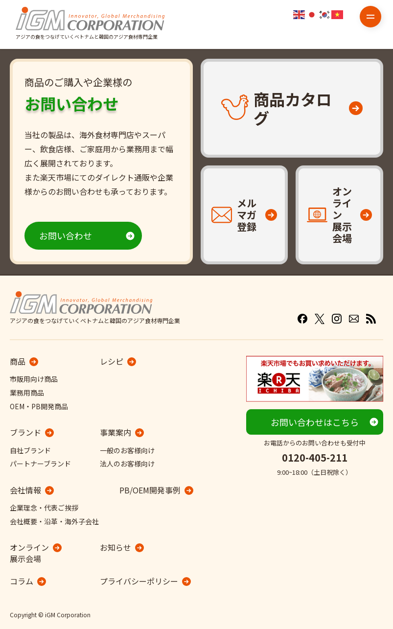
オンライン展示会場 (29, 553)
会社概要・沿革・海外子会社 (54, 521)
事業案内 (115, 432)
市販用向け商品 (34, 379)
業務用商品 (27, 392)
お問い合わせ (65, 235)
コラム (21, 581)
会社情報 (25, 490)
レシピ (111, 361)
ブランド (25, 432)
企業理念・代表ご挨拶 (44, 508)
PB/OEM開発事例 (150, 490)
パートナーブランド (40, 463)
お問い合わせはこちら (315, 422)
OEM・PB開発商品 (39, 406)
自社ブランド (30, 450)
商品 (17, 361)
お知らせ (115, 547)
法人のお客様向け (127, 463)
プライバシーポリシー (139, 581)
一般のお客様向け (127, 450)
